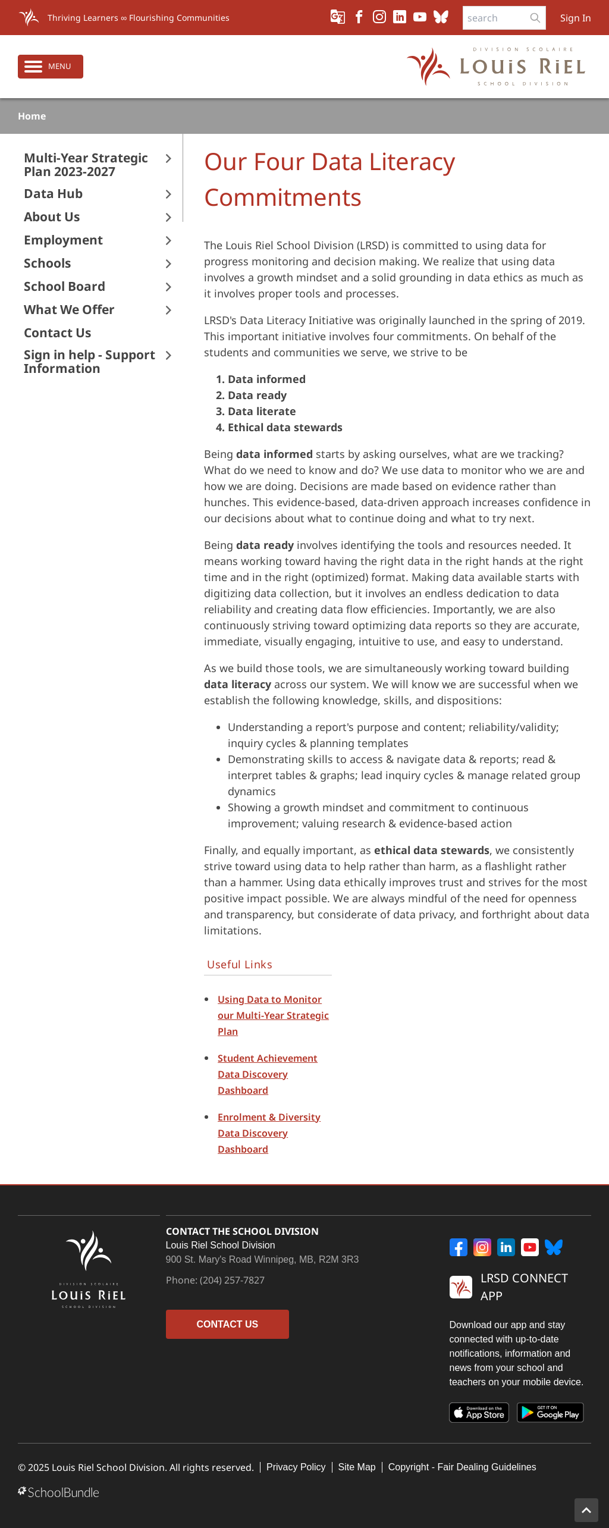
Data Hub (53, 193)
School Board (64, 286)
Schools (47, 263)
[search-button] (535, 18)
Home (32, 116)
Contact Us (57, 333)
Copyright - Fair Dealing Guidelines (462, 1467)
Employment (63, 240)
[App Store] (479, 1415)
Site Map (357, 1467)
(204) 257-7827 (232, 1280)
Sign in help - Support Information (89, 361)
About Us (52, 217)
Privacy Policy (296, 1467)
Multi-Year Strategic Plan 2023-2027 (86, 164)
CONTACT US (228, 1324)
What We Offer (69, 309)
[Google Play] (550, 1415)
